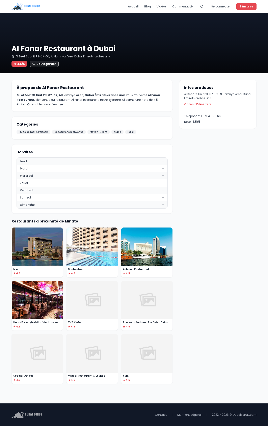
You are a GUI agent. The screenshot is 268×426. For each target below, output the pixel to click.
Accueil (133, 6)
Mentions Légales (189, 415)
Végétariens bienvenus (68, 132)
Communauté (182, 6)
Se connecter (221, 6)
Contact (161, 415)
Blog (147, 6)
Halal (131, 132)
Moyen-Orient (98, 132)
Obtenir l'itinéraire (198, 104)
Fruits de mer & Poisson (33, 132)
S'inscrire (246, 6)
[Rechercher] (202, 6)
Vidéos (162, 6)
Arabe (117, 132)
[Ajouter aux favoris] (44, 64)
